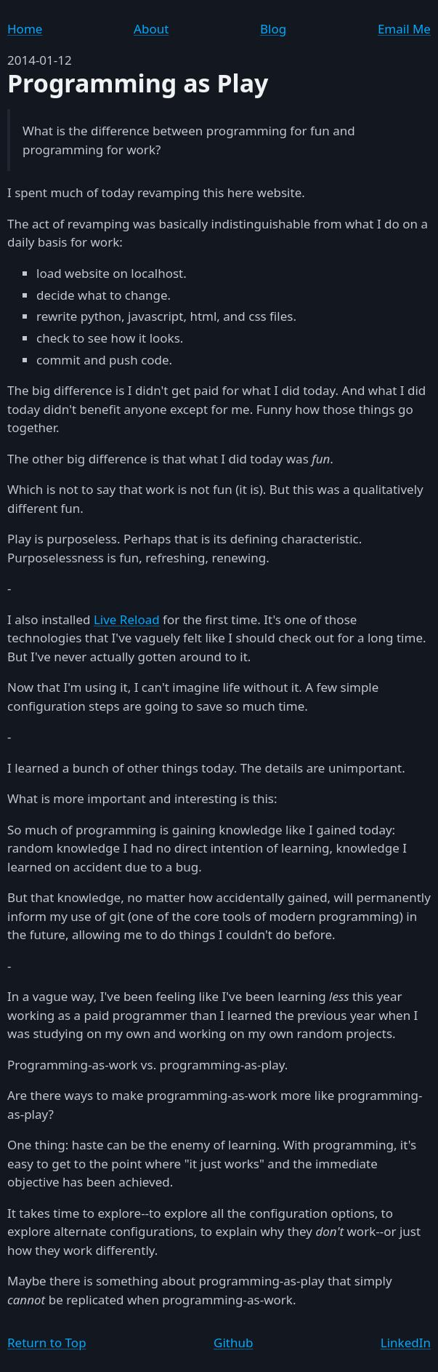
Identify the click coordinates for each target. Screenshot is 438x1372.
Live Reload (127, 619)
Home (24, 28)
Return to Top (46, 1342)
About (151, 28)
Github (233, 1342)
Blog (273, 28)
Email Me (404, 28)
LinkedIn (406, 1342)
